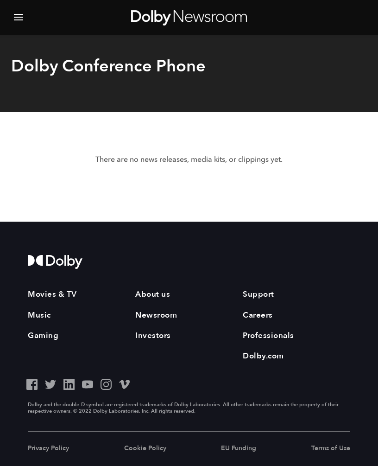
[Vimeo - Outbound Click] (124, 383)
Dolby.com (263, 356)
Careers (258, 315)
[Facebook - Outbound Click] (32, 383)
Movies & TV (52, 294)
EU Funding (238, 448)
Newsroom (156, 315)
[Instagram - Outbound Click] (106, 383)
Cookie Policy (145, 448)
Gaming (43, 335)
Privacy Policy (48, 448)
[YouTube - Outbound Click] (87, 383)
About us (152, 294)
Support (258, 294)
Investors (153, 335)
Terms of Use (330, 448)
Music (39, 315)
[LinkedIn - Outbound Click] (69, 383)
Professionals (268, 335)
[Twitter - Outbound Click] (50, 383)
